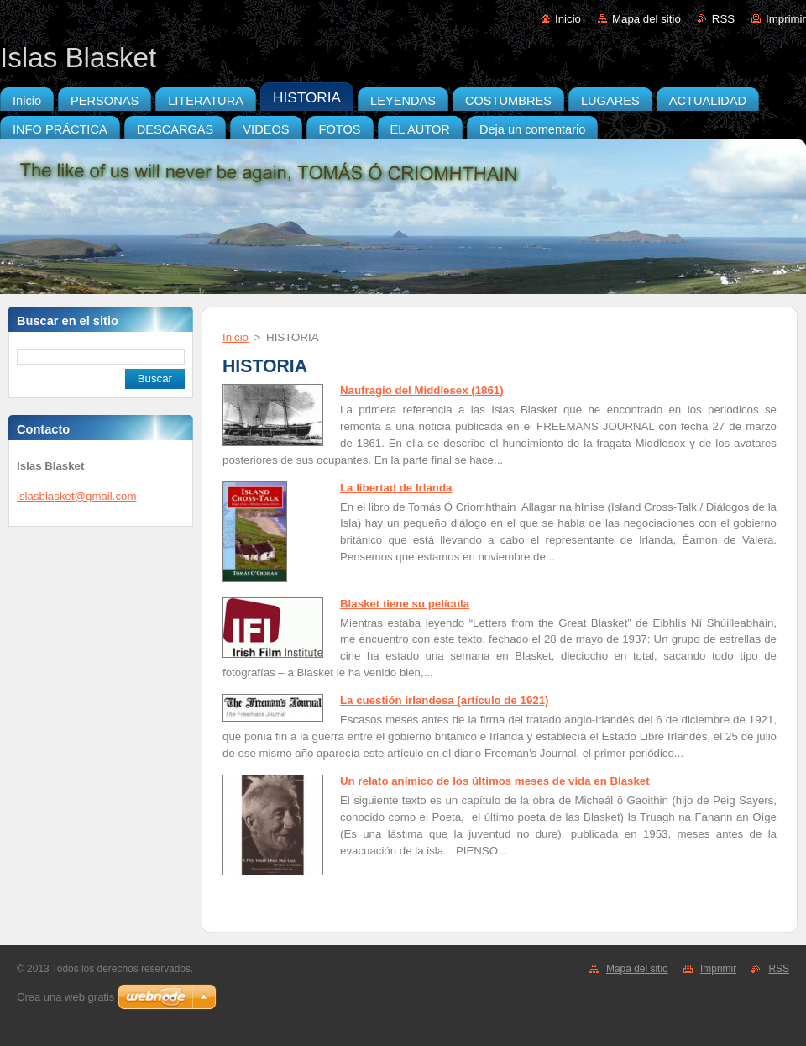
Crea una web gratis (65, 997)
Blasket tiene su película (404, 603)
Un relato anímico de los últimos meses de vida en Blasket (495, 781)
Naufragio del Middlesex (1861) (422, 390)
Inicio (568, 19)
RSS (723, 19)
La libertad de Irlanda (396, 487)
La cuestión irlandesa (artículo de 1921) (444, 700)
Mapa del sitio (646, 19)
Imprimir (786, 19)
